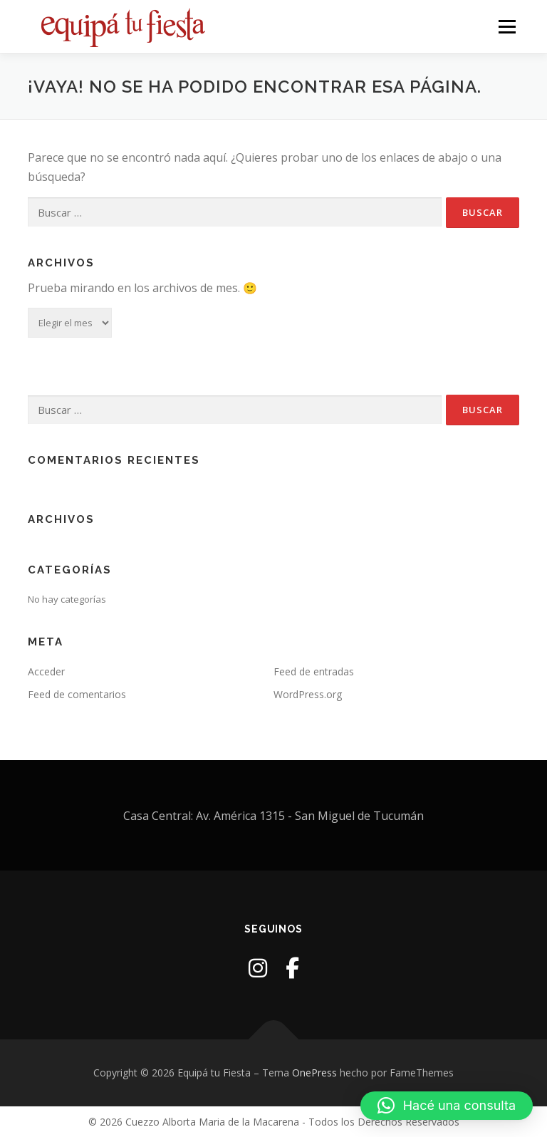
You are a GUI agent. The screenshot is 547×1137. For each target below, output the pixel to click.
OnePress (314, 1072)
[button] (446, 1105)
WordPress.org (308, 694)
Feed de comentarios (77, 694)
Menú (506, 26)
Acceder (46, 671)
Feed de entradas (314, 671)
